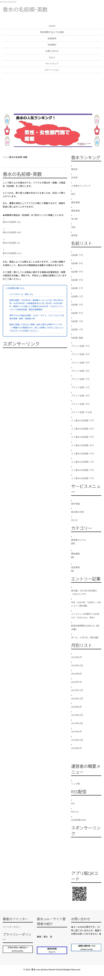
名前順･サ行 (77, 271)
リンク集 (75, 783)
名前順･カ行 (77, 263)
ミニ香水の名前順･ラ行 (82, 478)
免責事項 (52, 38)
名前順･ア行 (77, 255)
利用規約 (52, 44)
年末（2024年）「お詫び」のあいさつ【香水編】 (86, 604)
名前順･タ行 (77, 280)
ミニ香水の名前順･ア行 (82, 420)
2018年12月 (77, 740)
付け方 (74, 520)
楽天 (73, 194)
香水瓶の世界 (77, 512)
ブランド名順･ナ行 (80, 379)
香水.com (35, 969)
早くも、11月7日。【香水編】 (85, 637)
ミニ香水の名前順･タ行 (82, 445)
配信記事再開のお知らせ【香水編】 (85, 627)
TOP (5, 157)
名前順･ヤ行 (77, 313)
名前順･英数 (77, 337)
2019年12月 (77, 715)
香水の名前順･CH (11, 242)
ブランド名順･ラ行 (80, 404)
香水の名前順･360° (12, 232)
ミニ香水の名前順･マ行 (82, 470)
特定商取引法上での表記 (52, 32)
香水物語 (75, 503)
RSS (73, 803)
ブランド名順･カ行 (80, 354)
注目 (73, 227)
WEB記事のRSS (78, 820)
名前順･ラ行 (77, 321)
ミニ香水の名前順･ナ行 (82, 453)
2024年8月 (76, 673)
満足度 (74, 235)
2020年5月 (76, 706)
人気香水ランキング (81, 185)
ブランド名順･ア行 (80, 346)
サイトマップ (52, 63)
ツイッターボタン (11, 927)
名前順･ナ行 (77, 288)
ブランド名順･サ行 (80, 362)
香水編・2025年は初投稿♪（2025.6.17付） (84, 592)
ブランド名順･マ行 (80, 395)
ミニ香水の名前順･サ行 (82, 437)
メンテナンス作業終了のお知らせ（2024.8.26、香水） (85, 616)
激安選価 (75, 202)
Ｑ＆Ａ (52, 57)
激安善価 (75, 210)
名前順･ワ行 (77, 329)
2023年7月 (76, 682)
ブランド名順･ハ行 (80, 387)
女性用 (74, 177)
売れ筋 (74, 219)
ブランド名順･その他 (81, 412)
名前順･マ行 (77, 304)
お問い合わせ (52, 51)
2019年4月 (76, 731)
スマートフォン (52, 70)
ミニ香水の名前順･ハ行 (82, 462)
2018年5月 (76, 748)
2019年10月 (77, 723)
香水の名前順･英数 (25, 9)
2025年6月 (76, 657)
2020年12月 (77, 698)
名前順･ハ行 (77, 296)
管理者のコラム (78, 540)
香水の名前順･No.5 (12, 253)
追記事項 (75, 567)
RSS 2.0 (74, 811)
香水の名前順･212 (12, 222)
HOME (52, 26)
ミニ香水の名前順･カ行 (82, 428)
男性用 (74, 169)
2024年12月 (77, 665)
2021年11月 (77, 690)
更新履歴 (75, 553)
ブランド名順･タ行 (80, 371)
